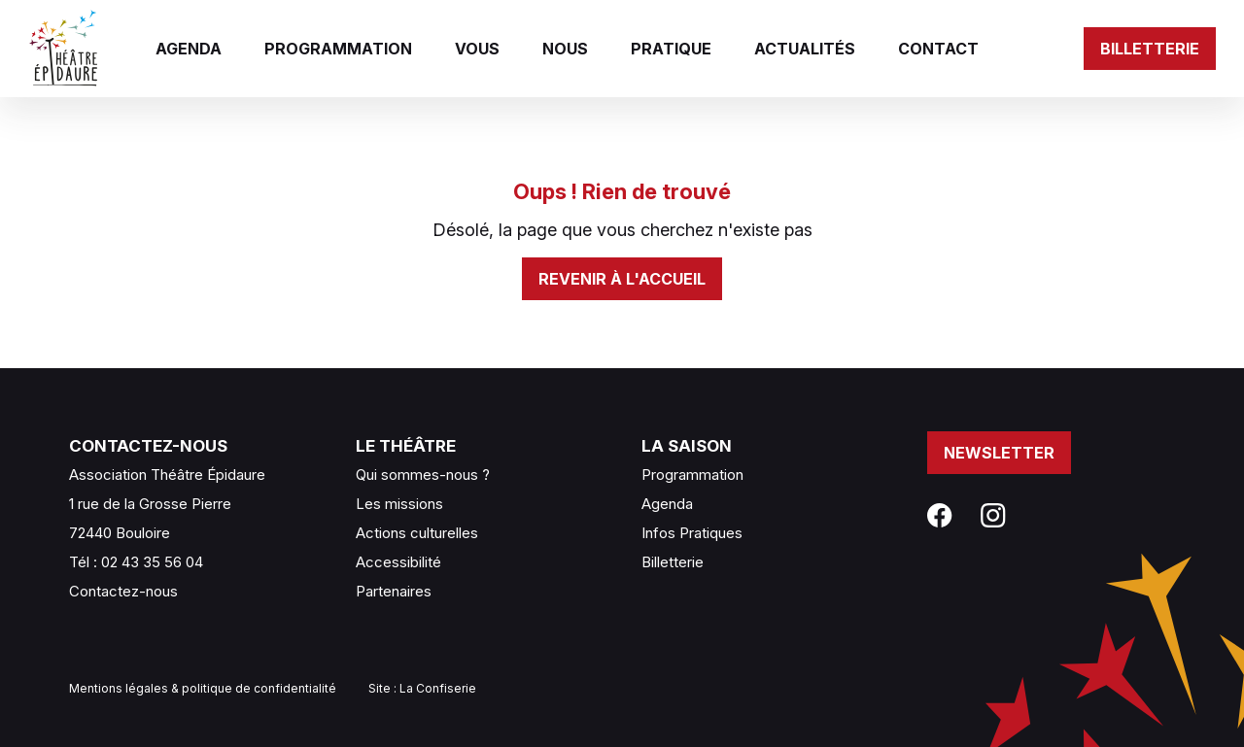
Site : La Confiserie (422, 688)
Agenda (189, 48)
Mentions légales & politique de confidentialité (202, 688)
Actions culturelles (417, 533)
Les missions (399, 503)
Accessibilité (398, 562)
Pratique (671, 48)
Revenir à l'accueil (622, 279)
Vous (477, 48)
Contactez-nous (123, 591)
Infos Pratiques (692, 533)
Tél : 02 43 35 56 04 (136, 562)
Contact (938, 48)
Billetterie (1149, 48)
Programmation (338, 48)
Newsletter (999, 452)
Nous (565, 48)
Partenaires (394, 591)
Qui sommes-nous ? (423, 474)
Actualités (804, 48)
